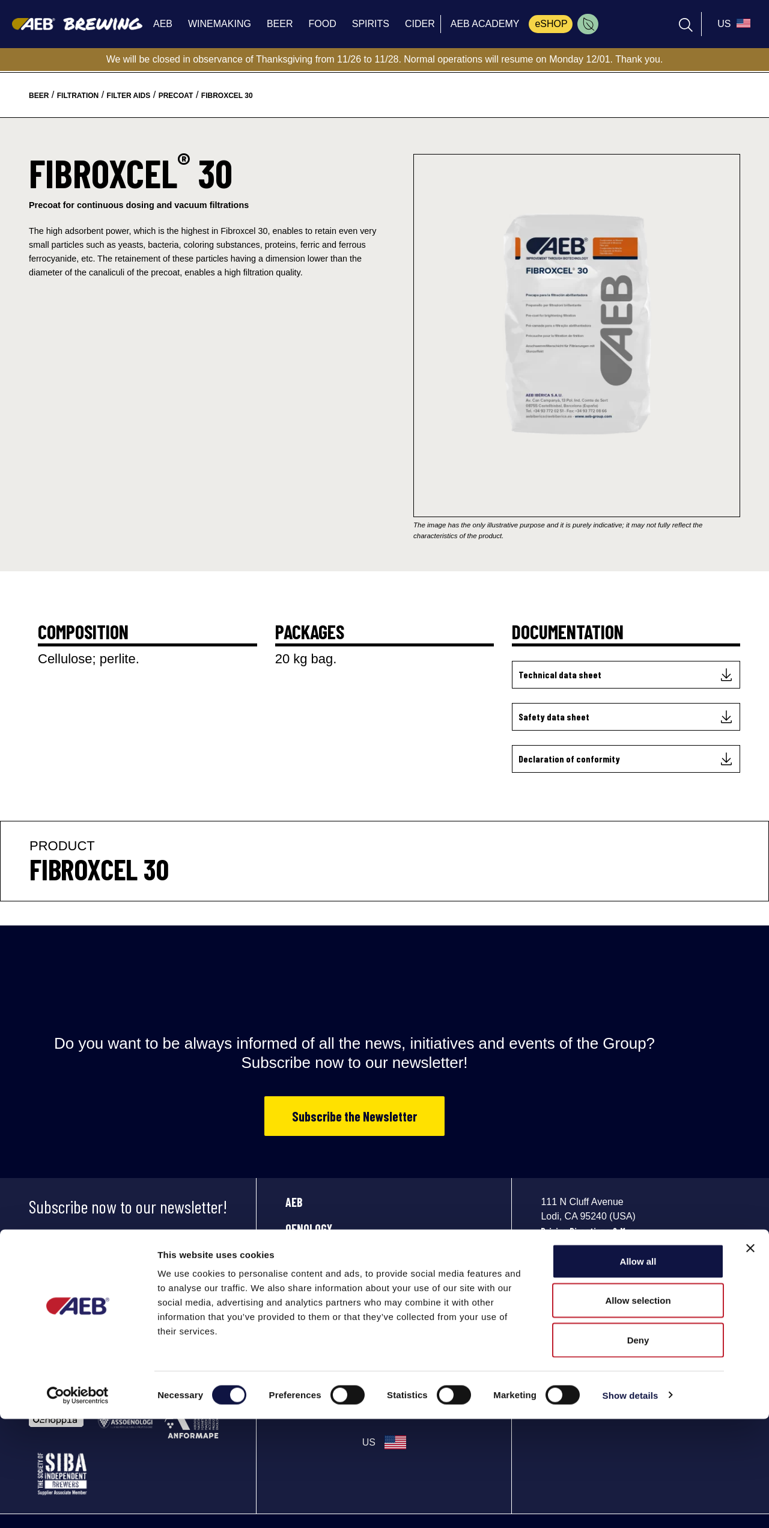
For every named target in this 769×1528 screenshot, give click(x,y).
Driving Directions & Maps (590, 1230)
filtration (78, 95)
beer (39, 95)
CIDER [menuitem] (420, 24)
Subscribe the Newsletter (354, 1116)
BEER (296, 1255)
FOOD (297, 1281)
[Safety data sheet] (626, 717)
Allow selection (637, 1410)
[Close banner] (750, 1357)
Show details (630, 1504)
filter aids (129, 95)
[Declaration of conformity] (626, 759)
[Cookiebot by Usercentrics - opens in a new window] (77, 1505)
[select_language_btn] (732, 24)
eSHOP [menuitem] (551, 24)
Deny (638, 1449)
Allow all (638, 1370)
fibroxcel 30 (227, 95)
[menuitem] (587, 24)
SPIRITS (302, 1308)
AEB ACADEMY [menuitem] (485, 24)
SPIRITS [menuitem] (370, 24)
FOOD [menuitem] (322, 24)
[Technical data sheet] (626, 675)
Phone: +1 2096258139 (583, 1245)
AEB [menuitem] (162, 24)
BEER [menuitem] (280, 24)
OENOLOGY (308, 1228)
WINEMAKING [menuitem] (219, 24)
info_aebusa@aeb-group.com (599, 1260)
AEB (294, 1202)
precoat (176, 95)
